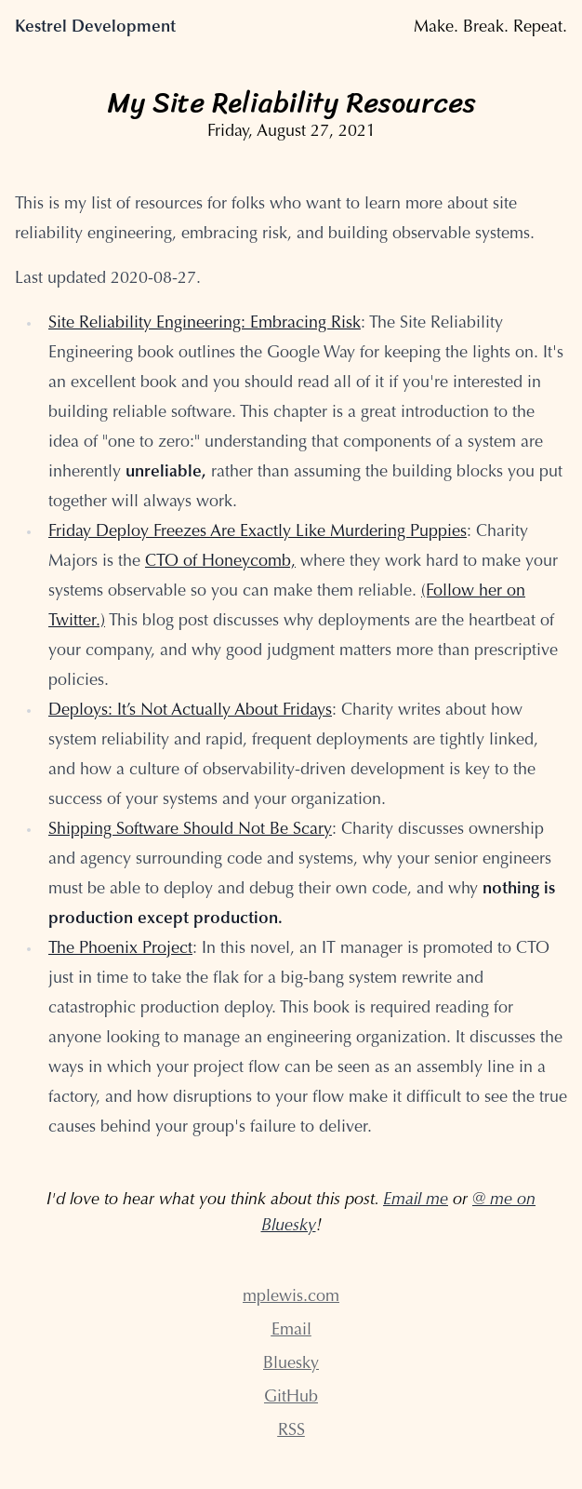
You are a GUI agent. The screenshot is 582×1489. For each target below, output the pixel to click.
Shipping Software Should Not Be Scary (190, 830)
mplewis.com (291, 1297)
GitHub (291, 1397)
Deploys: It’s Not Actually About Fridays (190, 711)
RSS (291, 1431)
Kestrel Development (95, 28)
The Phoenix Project (120, 949)
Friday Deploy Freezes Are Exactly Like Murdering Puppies (257, 532)
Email (291, 1330)
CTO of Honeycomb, (220, 562)
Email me (415, 1200)
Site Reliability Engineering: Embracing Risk (204, 323)
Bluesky (291, 1364)
